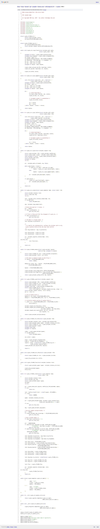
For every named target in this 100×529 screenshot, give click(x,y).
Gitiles (8, 527)
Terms (15, 527)
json (98, 526)
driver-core (41, 6)
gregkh (34, 6)
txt (94, 526)
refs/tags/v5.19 (49, 6)
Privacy (11, 527)
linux (18, 6)
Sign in (97, 2)
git (30, 6)
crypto (58, 6)
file (45, 9)
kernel (27, 6)
